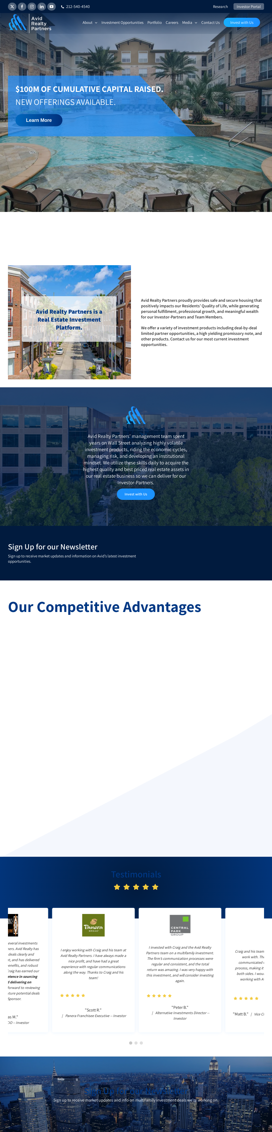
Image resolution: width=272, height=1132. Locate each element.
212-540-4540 (75, 6)
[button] (130, 1043)
